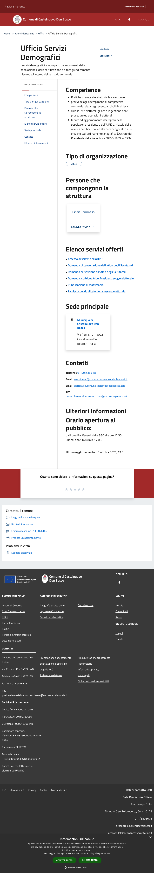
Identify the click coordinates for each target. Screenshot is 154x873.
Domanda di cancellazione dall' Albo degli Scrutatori (100, 265)
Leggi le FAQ (47, 669)
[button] (77, 867)
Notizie (119, 605)
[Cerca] (147, 19)
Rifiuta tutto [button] (90, 860)
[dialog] (77, 853)
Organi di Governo (12, 605)
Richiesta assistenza (51, 675)
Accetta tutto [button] (64, 860)
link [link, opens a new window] (108, 853)
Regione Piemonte (15, 6)
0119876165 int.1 (87, 373)
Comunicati (121, 611)
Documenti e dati (11, 640)
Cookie (43, 790)
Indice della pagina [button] (33, 84)
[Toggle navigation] (6, 19)
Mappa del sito (59, 790)
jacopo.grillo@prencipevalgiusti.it (133, 826)
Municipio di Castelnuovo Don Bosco (88, 324)
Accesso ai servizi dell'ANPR (85, 259)
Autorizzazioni (86, 605)
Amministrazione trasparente (94, 658)
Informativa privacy (88, 669)
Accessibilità (17, 790)
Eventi (119, 639)
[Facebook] (128, 19)
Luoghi (119, 633)
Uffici (41, 33)
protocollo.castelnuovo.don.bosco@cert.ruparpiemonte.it (97, 396)
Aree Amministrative (13, 611)
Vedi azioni (107, 56)
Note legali (84, 675)
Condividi (106, 49)
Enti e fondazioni (11, 623)
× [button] (150, 837)
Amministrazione (24, 33)
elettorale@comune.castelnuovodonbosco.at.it (99, 386)
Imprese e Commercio (52, 611)
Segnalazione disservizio (53, 664)
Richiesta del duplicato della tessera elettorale (96, 291)
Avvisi (118, 617)
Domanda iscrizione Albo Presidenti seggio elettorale (101, 278)
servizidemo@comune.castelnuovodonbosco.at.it (100, 379)
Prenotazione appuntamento (55, 658)
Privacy (32, 790)
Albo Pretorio (85, 664)
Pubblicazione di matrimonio (86, 285)
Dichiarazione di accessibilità (93, 681)
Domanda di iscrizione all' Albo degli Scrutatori (97, 272)
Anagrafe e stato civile (52, 605)
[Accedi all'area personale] (133, 6)
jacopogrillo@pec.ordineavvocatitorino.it (130, 833)
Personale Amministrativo (16, 635)
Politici (5, 629)
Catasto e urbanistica (51, 617)
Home (7, 33)
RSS (4, 790)
